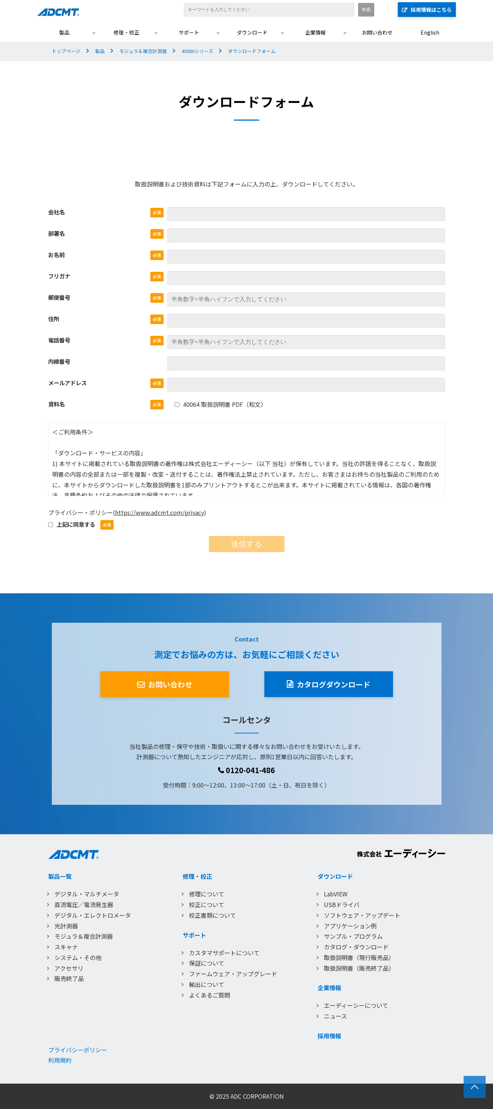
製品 (64, 32)
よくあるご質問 (209, 995)
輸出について (206, 984)
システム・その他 (77, 957)
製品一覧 (60, 876)
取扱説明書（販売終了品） (359, 968)
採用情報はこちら (431, 9)
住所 (53, 318)
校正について (206, 904)
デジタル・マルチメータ (86, 893)
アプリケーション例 (350, 925)
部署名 (56, 233)
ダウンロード (252, 32)
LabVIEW (335, 893)
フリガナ (59, 276)
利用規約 (60, 1060)
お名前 (56, 254)
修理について (206, 893)
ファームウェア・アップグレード (233, 973)
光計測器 (66, 925)
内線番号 (59, 361)
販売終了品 (69, 978)
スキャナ (66, 946)
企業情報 (315, 32)
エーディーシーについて (356, 1005)
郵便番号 (59, 297)
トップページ (66, 50)
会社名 (56, 212)
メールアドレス (67, 382)
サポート (189, 32)
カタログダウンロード (333, 684)
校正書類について (212, 915)
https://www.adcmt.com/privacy (159, 512)
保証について (206, 963)
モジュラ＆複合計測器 (143, 50)
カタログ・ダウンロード (356, 946)
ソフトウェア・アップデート (362, 915)
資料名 (56, 404)
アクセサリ (68, 968)
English (430, 32)
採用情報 (329, 1035)
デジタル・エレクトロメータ (92, 915)
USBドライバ (342, 904)
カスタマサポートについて (224, 952)
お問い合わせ (377, 32)
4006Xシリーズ (197, 50)
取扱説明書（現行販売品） (359, 957)
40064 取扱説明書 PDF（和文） (221, 404)
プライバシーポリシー (77, 1049)
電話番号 (59, 340)
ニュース (335, 1016)
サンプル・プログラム (353, 936)
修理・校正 (126, 32)
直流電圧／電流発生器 (83, 904)
